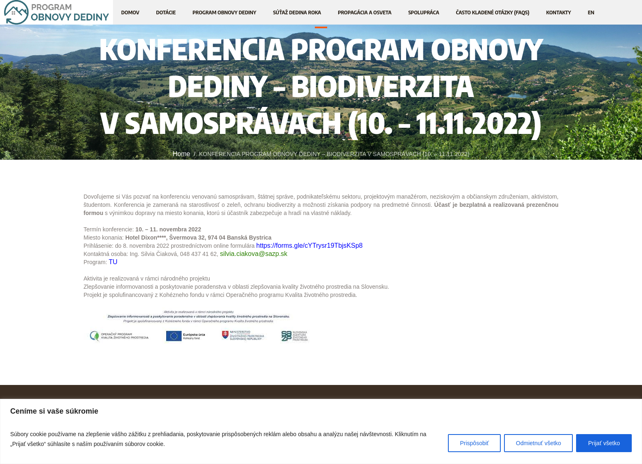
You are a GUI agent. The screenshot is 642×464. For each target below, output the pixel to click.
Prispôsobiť (474, 443)
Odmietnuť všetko (538, 443)
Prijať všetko (604, 443)
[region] (321, 431)
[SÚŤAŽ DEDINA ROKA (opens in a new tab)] (297, 12)
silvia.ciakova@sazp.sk (253, 253)
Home (181, 153)
